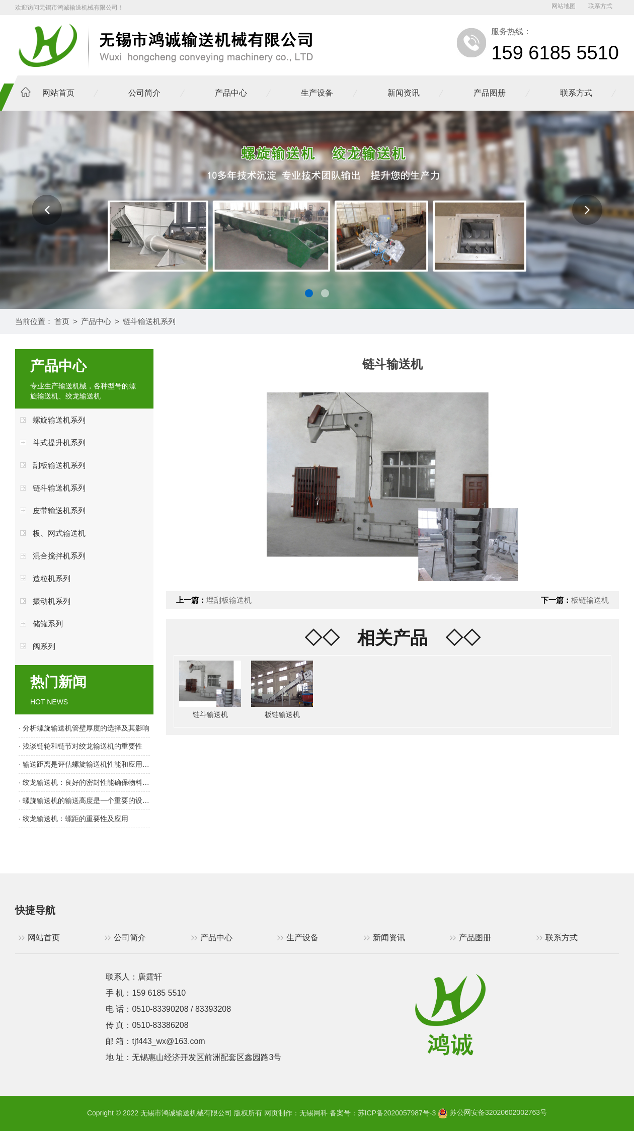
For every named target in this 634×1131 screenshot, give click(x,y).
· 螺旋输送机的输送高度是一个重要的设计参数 (84, 800)
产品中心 (231, 93)
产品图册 (489, 93)
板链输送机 (590, 600)
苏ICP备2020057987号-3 (397, 1112)
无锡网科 (313, 1112)
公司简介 (144, 93)
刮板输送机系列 (59, 465)
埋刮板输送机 (229, 600)
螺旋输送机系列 (59, 420)
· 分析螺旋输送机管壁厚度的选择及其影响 (84, 728)
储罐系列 (48, 623)
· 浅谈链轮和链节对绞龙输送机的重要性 (80, 746)
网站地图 (563, 6)
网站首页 (58, 93)
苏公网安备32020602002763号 (492, 1112)
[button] (47, 210)
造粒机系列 (51, 578)
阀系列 (44, 646)
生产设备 (317, 93)
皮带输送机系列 (59, 510)
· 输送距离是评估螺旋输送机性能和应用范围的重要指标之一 (84, 764)
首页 (61, 321)
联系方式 (600, 6)
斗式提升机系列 (59, 442)
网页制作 (278, 1112)
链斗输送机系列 (149, 321)
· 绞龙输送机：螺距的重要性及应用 (73, 819)
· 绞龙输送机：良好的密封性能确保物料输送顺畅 (84, 782)
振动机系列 (51, 601)
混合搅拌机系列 (59, 555)
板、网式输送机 (59, 533)
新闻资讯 (403, 93)
